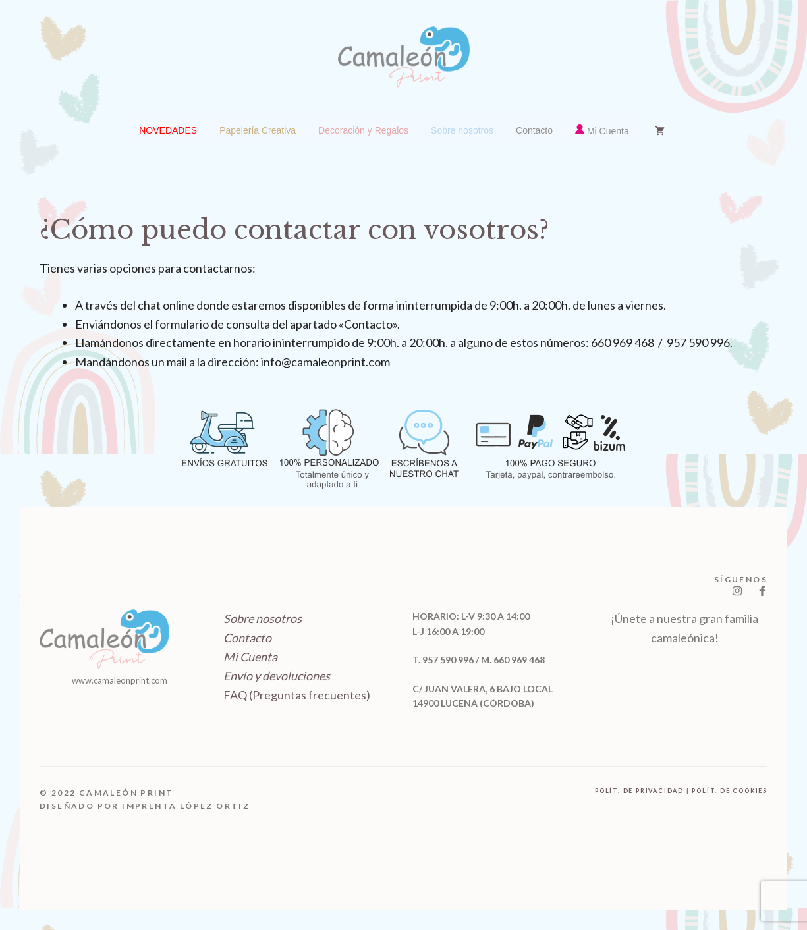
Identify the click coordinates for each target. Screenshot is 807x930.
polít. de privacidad (639, 790)
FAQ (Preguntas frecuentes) (296, 695)
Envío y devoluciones (276, 676)
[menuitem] (168, 130)
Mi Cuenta (250, 656)
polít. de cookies (729, 790)
